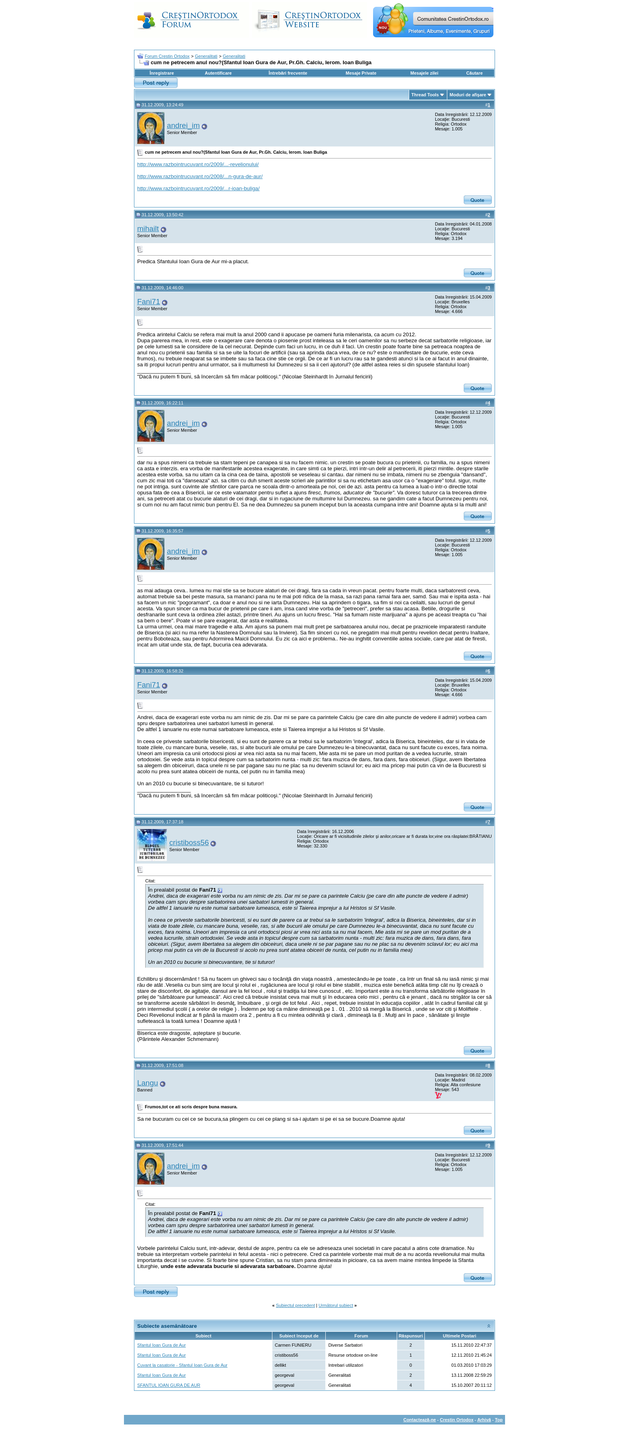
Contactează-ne (419, 1419)
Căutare (474, 73)
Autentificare (218, 73)
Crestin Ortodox (457, 1419)
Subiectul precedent (295, 1305)
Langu (147, 1083)
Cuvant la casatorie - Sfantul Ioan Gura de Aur (182, 1365)
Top (499, 1419)
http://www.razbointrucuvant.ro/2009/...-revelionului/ (198, 164)
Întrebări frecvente (288, 73)
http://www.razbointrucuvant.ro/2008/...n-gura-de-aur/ (200, 176)
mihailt (148, 228)
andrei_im (183, 125)
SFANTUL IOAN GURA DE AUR (168, 1385)
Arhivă (484, 1419)
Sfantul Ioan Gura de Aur (161, 1345)
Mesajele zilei (424, 73)
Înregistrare (162, 73)
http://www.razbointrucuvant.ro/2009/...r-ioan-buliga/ (198, 188)
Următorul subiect (336, 1305)
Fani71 (148, 301)
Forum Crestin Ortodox (167, 56)
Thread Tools (425, 94)
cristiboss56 (189, 842)
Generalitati (206, 56)
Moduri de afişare (468, 94)
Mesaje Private (361, 73)
